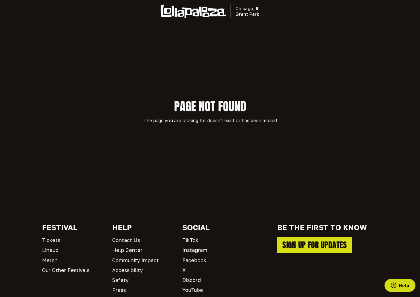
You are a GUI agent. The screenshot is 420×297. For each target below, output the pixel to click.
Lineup (50, 250)
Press (119, 289)
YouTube (192, 289)
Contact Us (126, 240)
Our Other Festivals (65, 270)
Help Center (127, 250)
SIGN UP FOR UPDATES (314, 245)
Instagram (194, 250)
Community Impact (135, 260)
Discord (191, 280)
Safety (120, 280)
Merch (50, 260)
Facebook (194, 260)
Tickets (51, 240)
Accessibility (127, 270)
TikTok (190, 240)
